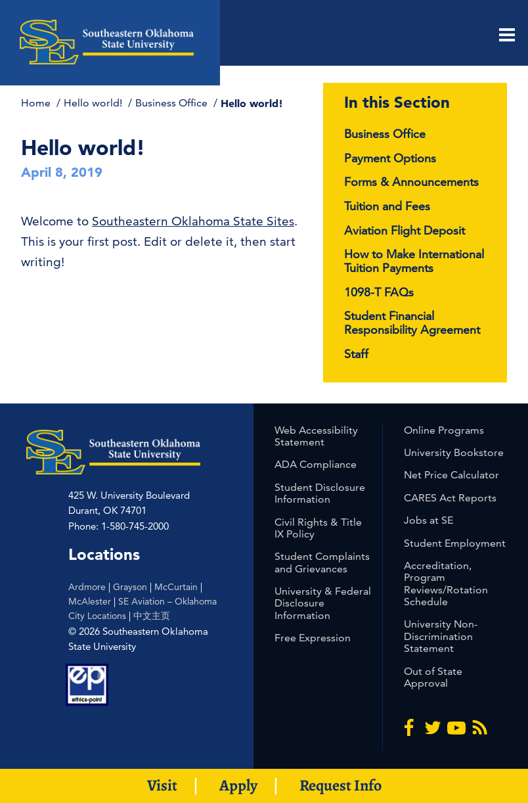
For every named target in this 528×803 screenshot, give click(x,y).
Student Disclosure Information (320, 493)
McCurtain (176, 587)
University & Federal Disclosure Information (323, 603)
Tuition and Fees (387, 206)
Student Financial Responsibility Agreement (412, 322)
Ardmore (87, 587)
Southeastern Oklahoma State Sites (193, 221)
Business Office (172, 103)
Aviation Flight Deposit (404, 230)
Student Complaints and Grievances (322, 562)
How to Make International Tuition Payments (414, 260)
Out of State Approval (433, 677)
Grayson (130, 587)
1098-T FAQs (379, 292)
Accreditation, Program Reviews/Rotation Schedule (446, 583)
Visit (162, 785)
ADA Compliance (316, 464)
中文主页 (151, 616)
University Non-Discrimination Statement (440, 636)
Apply (238, 785)
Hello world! (94, 103)
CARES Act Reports (450, 498)
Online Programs (444, 430)
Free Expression (313, 637)
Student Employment (455, 543)
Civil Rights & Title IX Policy (318, 528)
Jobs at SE (428, 520)
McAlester (89, 601)
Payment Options (390, 158)
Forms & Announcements (411, 181)
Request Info (340, 785)
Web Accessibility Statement (316, 436)
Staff (356, 353)
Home (37, 103)
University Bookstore (454, 452)
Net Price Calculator (451, 475)
